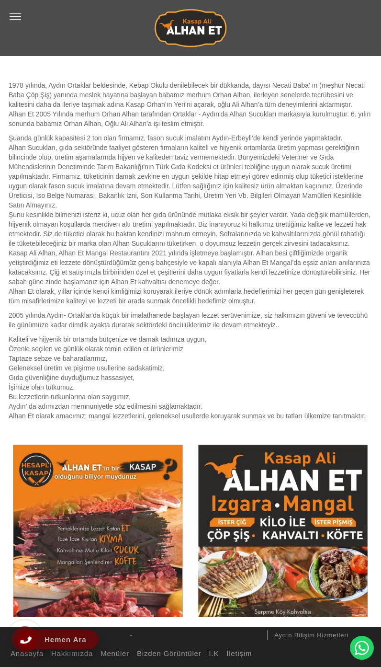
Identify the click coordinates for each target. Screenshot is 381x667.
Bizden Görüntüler (168, 653)
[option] (190, 528)
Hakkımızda (70, 653)
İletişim (238, 653)
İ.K (212, 653)
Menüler (113, 653)
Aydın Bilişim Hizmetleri (311, 635)
